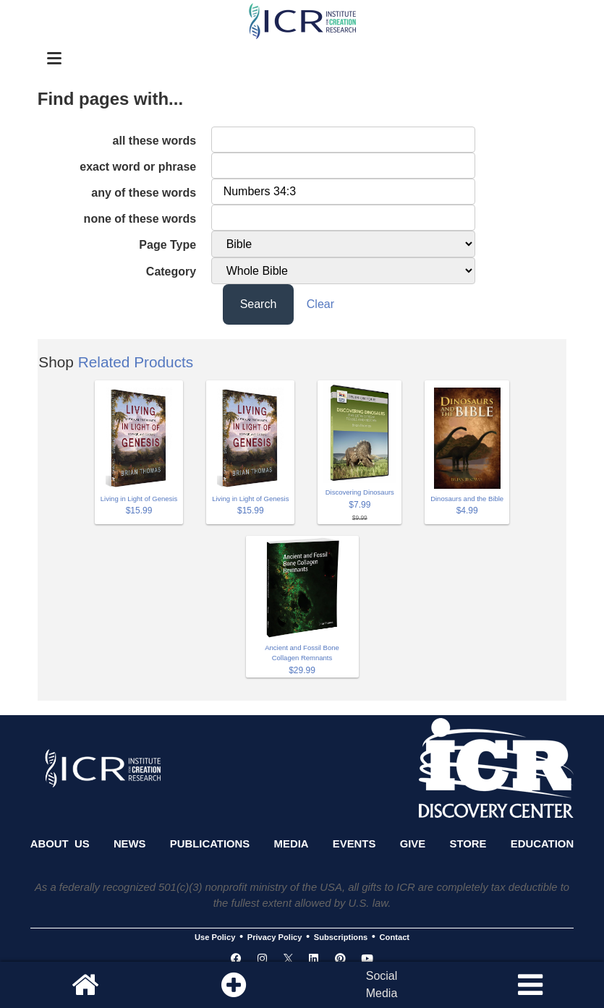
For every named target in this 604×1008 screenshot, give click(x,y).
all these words (155, 140)
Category (171, 271)
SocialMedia (382, 984)
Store (468, 844)
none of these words (140, 219)
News (130, 844)
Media (291, 844)
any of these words (143, 193)
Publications (210, 844)
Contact (395, 937)
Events (354, 844)
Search (258, 304)
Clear (320, 304)
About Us (60, 844)
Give (413, 844)
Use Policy (215, 937)
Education (542, 844)
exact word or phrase (138, 167)
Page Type (167, 245)
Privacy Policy (274, 937)
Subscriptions (340, 937)
